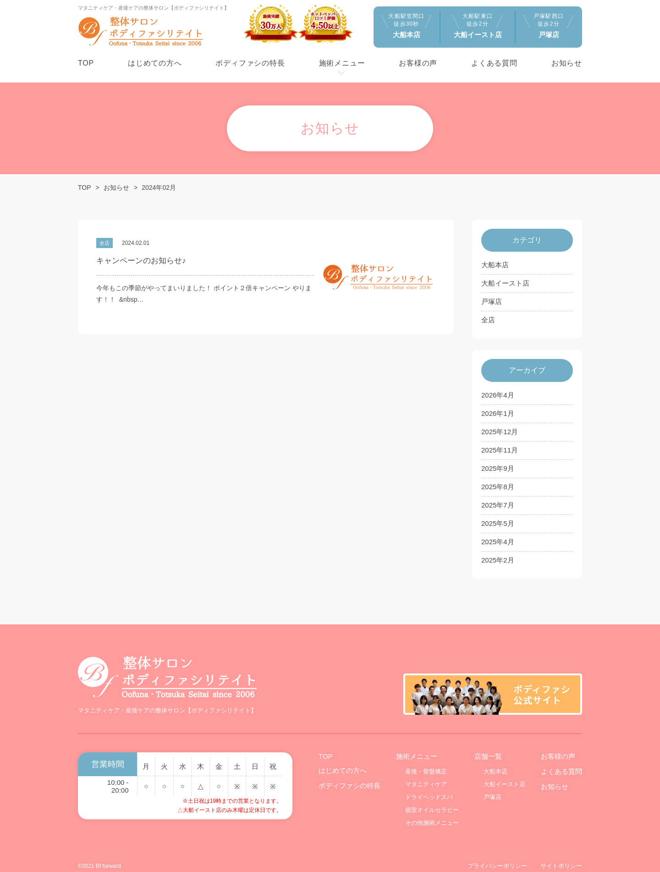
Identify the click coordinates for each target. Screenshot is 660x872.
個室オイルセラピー (432, 798)
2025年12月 (499, 432)
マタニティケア (426, 772)
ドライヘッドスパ (429, 785)
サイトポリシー (561, 853)
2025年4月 (497, 542)
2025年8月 (497, 487)
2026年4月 (497, 395)
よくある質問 (561, 759)
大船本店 (495, 265)
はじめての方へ (343, 758)
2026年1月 (497, 413)
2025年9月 (497, 468)
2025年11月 (499, 450)
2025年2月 (497, 560)
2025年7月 (497, 505)
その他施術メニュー (432, 810)
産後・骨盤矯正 (426, 759)
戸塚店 (491, 301)
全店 (488, 320)
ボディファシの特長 (349, 774)
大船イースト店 (505, 283)
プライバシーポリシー (497, 853)
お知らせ (116, 187)
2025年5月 (497, 523)
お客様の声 (558, 744)
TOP (84, 187)
